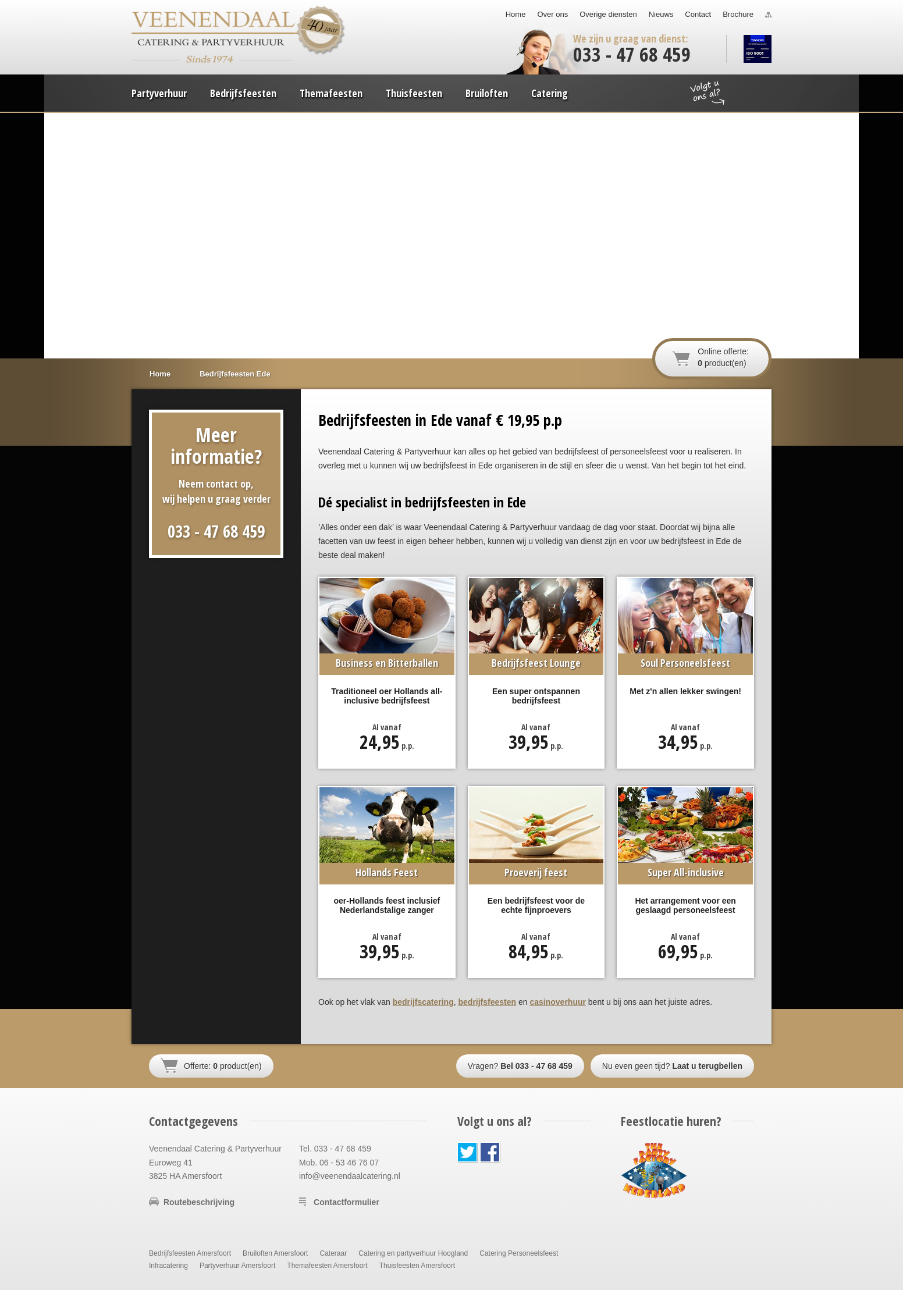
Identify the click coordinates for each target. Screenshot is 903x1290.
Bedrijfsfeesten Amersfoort (190, 1253)
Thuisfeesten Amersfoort (417, 1265)
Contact (698, 14)
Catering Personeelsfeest (518, 1253)
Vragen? (520, 1066)
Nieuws (661, 14)
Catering (549, 93)
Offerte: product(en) (223, 1066)
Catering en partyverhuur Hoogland (413, 1253)
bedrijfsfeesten (487, 1002)
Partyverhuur (159, 93)
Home (516, 14)
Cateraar (333, 1253)
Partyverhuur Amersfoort (237, 1265)
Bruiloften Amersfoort (275, 1253)
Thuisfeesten (414, 93)
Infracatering (168, 1265)
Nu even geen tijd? (672, 1066)
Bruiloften (486, 93)
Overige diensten (608, 14)
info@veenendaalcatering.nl (349, 1176)
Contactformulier (346, 1202)
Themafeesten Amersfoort (327, 1265)
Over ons (552, 14)
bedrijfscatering (423, 1002)
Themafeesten (331, 93)
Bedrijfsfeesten (243, 93)
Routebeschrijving (198, 1202)
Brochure (738, 14)
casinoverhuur (557, 1002)
